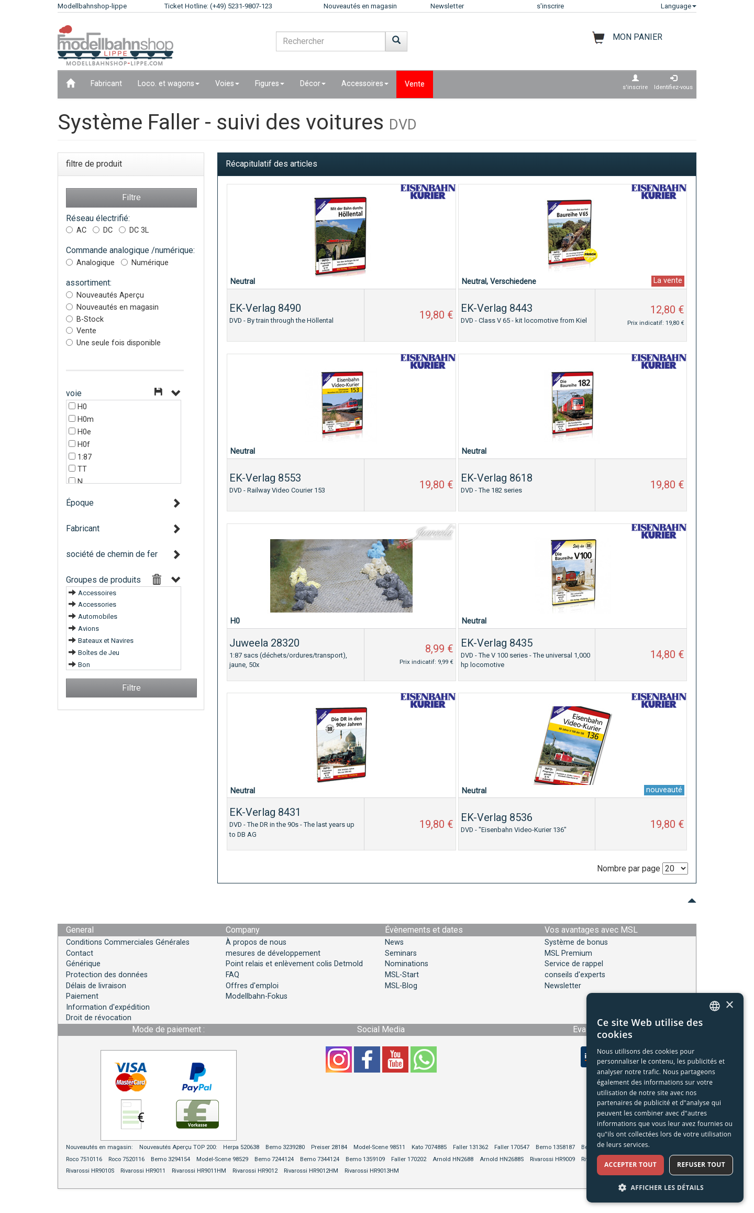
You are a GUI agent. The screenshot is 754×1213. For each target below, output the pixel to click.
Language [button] (678, 6)
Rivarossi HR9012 (255, 1170)
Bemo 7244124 (274, 1159)
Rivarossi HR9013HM (372, 1170)
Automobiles (97, 616)
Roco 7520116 (126, 1159)
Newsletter (447, 6)
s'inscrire (550, 6)
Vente (415, 84)
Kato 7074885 (429, 1147)
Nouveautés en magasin (360, 6)
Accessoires (97, 593)
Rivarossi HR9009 (552, 1159)
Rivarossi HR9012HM (311, 1170)
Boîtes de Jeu (98, 653)
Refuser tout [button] (701, 1164)
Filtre (131, 197)
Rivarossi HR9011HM (199, 1170)
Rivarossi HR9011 (142, 1170)
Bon (84, 665)
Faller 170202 (408, 1159)
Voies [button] (227, 83)
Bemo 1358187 (555, 1147)
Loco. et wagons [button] (168, 83)
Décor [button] (313, 83)
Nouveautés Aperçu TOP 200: (179, 1147)
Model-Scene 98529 (222, 1159)
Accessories (97, 604)
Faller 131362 (470, 1147)
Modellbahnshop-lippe (92, 6)
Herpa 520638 (241, 1147)
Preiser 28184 (329, 1147)
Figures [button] (269, 83)
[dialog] (665, 1098)
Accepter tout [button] (630, 1164)
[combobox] (714, 1006)
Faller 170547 (511, 1147)
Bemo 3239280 (285, 1147)
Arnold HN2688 (453, 1159)
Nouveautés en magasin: (99, 1147)
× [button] (729, 1005)
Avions (88, 628)
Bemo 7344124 (319, 1159)
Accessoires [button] (365, 83)
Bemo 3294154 (170, 1159)
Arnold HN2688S (502, 1159)
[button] (665, 1187)
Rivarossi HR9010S (90, 1170)
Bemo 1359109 (365, 1159)
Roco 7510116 (84, 1159)
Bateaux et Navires (106, 640)
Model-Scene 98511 (379, 1147)
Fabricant (106, 83)
